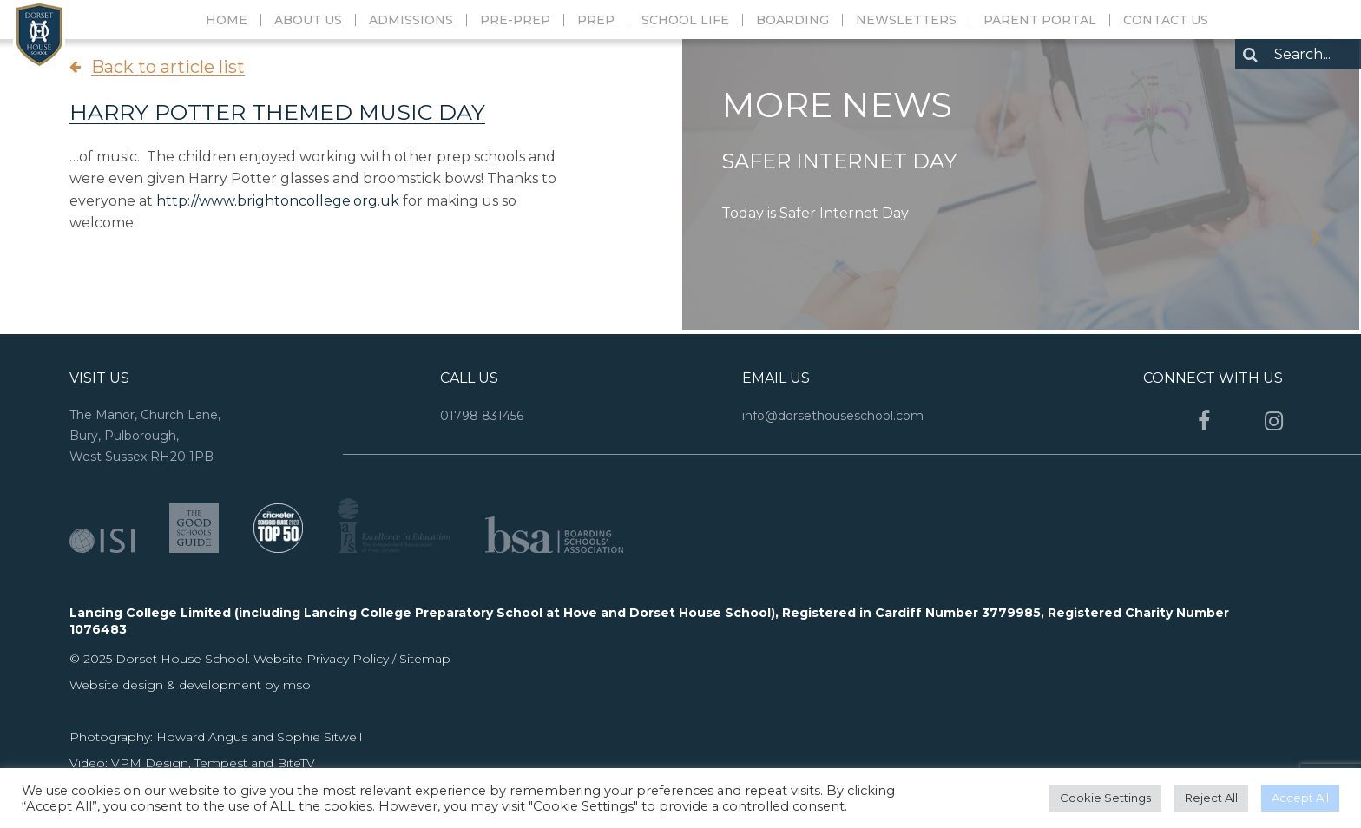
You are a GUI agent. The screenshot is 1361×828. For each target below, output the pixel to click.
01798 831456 (481, 416)
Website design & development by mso (190, 685)
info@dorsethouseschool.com (833, 416)
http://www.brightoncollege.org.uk (277, 201)
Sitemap (424, 659)
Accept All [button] (1300, 798)
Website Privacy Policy (322, 659)
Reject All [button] (1211, 798)
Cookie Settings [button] (1105, 798)
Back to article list (168, 67)
